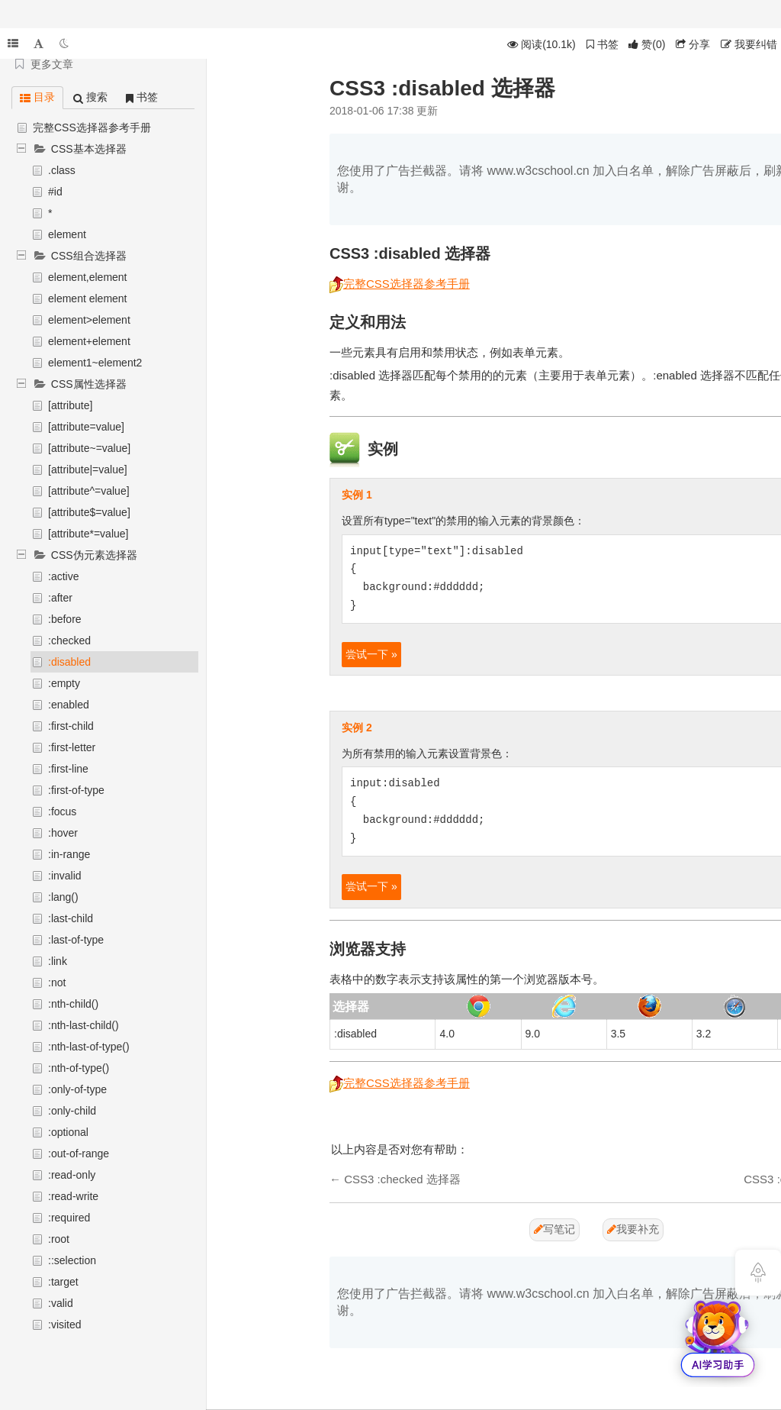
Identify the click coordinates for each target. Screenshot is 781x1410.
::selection (72, 1260)
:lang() (63, 897)
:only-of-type (77, 1089)
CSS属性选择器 (89, 384)
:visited (65, 1324)
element (67, 234)
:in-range (69, 854)
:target (63, 1282)
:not (57, 982)
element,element (87, 277)
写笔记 (554, 1229)
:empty (64, 683)
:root (58, 1239)
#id (55, 192)
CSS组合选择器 (89, 256)
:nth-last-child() (83, 1025)
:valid (60, 1303)
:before (65, 619)
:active (63, 576)
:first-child (71, 726)
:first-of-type (76, 790)
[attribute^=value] (89, 491)
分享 (693, 44)
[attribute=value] (86, 427)
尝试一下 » (371, 654)
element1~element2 (95, 363)
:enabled (68, 705)
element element (87, 298)
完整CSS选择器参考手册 (92, 127)
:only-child (72, 1111)
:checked (69, 640)
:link (57, 961)
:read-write (73, 1196)
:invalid (65, 876)
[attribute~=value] (89, 448)
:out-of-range (78, 1153)
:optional (68, 1132)
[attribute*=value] (88, 534)
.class (62, 170)
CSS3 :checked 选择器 (402, 1179)
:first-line (68, 769)
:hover (63, 833)
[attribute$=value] (89, 512)
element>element (89, 320)
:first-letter (71, 747)
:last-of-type (76, 940)
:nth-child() (73, 1004)
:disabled (69, 662)
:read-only (71, 1175)
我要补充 (633, 1229)
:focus (62, 811)
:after (60, 598)
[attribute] (70, 405)
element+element (89, 341)
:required (69, 1218)
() (646, 44)
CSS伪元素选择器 (94, 555)
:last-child (70, 918)
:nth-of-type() (78, 1068)
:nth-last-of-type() (89, 1047)
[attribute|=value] (87, 469)
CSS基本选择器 (89, 149)
